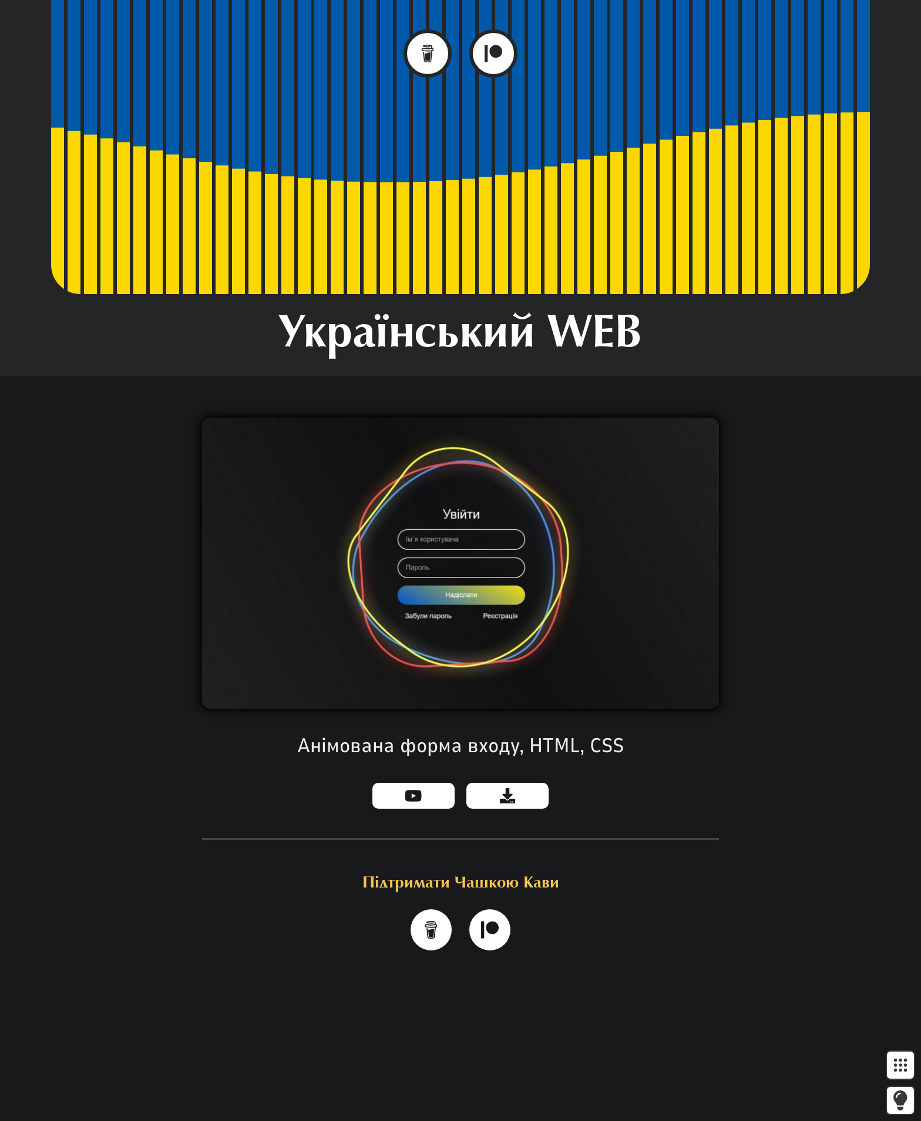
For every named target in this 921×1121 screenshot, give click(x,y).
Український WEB (460, 335)
